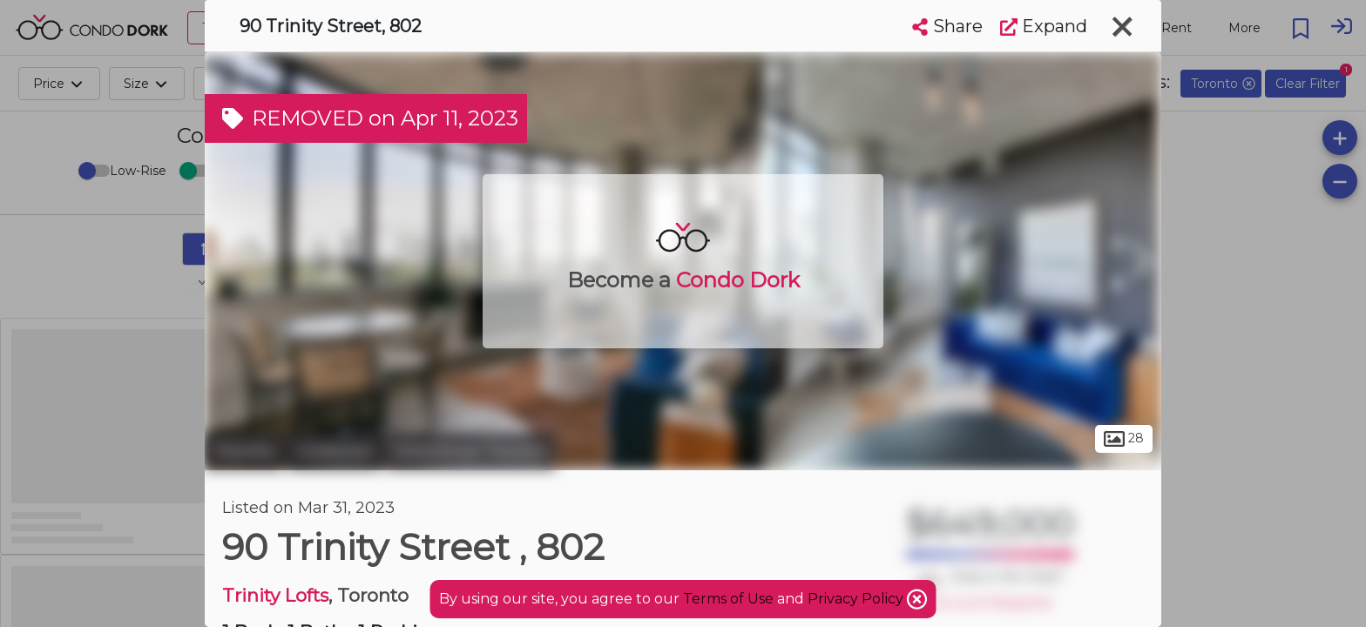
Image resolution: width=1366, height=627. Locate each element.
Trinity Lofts (275, 595)
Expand (1043, 26)
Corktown (334, 451)
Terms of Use (728, 598)
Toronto (243, 451)
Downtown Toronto (471, 451)
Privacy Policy (857, 598)
